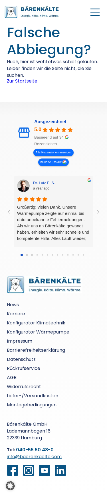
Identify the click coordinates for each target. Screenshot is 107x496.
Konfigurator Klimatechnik (36, 323)
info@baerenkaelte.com (34, 456)
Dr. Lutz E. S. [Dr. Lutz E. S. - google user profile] (44, 183)
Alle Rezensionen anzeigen (54, 152)
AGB (12, 377)
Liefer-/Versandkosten (32, 395)
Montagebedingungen (31, 405)
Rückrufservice (23, 368)
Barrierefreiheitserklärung (36, 350)
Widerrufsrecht (24, 386)
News (13, 304)
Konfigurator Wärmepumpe (38, 332)
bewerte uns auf (51, 162)
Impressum (19, 341)
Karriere (16, 313)
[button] (10, 486)
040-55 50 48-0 (35, 449)
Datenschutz (21, 359)
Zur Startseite (22, 81)
